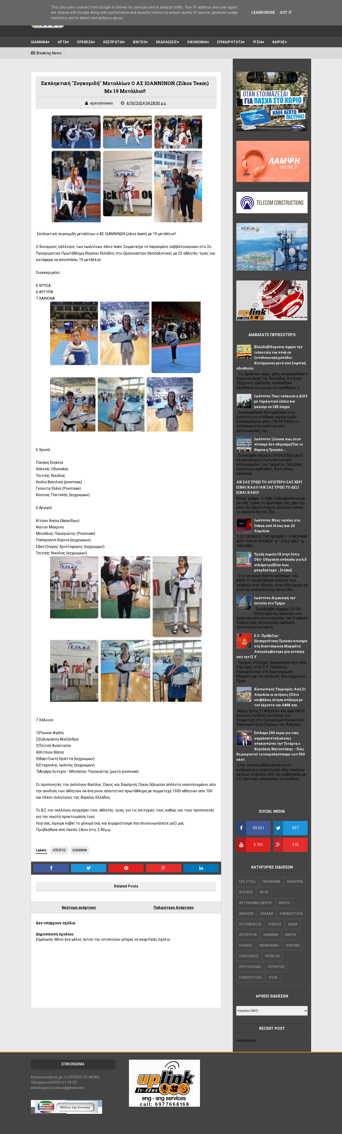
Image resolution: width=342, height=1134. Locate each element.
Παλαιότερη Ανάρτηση (174, 907)
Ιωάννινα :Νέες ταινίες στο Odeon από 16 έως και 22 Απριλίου (277, 525)
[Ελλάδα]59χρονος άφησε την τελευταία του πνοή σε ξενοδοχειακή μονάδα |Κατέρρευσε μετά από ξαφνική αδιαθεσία (271, 357)
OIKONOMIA (271, 881)
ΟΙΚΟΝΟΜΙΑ (197, 42)
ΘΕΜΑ (293, 924)
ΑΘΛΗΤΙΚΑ (295, 881)
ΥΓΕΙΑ (257, 42)
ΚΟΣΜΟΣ (245, 945)
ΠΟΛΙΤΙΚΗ (293, 945)
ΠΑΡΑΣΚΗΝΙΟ (269, 945)
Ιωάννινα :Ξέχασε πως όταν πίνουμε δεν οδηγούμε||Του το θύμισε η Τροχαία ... (278, 444)
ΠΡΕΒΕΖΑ (85, 42)
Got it (286, 12)
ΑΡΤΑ (62, 42)
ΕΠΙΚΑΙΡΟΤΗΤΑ (230, 42)
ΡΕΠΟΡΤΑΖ (276, 967)
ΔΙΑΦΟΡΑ (246, 914)
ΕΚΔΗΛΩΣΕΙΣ (166, 42)
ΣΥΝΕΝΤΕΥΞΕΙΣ (250, 977)
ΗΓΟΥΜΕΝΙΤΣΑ (250, 924)
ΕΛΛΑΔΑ (266, 914)
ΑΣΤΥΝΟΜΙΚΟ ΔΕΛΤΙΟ (255, 903)
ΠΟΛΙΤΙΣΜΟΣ (248, 956)
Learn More (263, 12)
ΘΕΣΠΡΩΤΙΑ (113, 42)
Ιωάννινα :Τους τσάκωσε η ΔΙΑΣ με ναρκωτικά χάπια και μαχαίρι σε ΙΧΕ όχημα (281, 401)
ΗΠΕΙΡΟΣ (59, 850)
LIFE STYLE (247, 881)
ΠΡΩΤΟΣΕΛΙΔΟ (250, 967)
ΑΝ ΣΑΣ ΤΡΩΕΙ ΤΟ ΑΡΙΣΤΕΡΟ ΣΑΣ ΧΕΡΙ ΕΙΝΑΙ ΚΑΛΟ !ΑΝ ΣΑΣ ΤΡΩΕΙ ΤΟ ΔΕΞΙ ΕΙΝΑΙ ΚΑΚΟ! (269, 487)
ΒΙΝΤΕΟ (139, 42)
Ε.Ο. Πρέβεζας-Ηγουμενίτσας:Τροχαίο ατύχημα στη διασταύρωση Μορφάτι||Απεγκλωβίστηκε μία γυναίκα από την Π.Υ (271, 646)
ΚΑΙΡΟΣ (278, 42)
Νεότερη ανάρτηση (79, 907)
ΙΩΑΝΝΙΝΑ (39, 42)
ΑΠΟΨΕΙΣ (246, 892)
